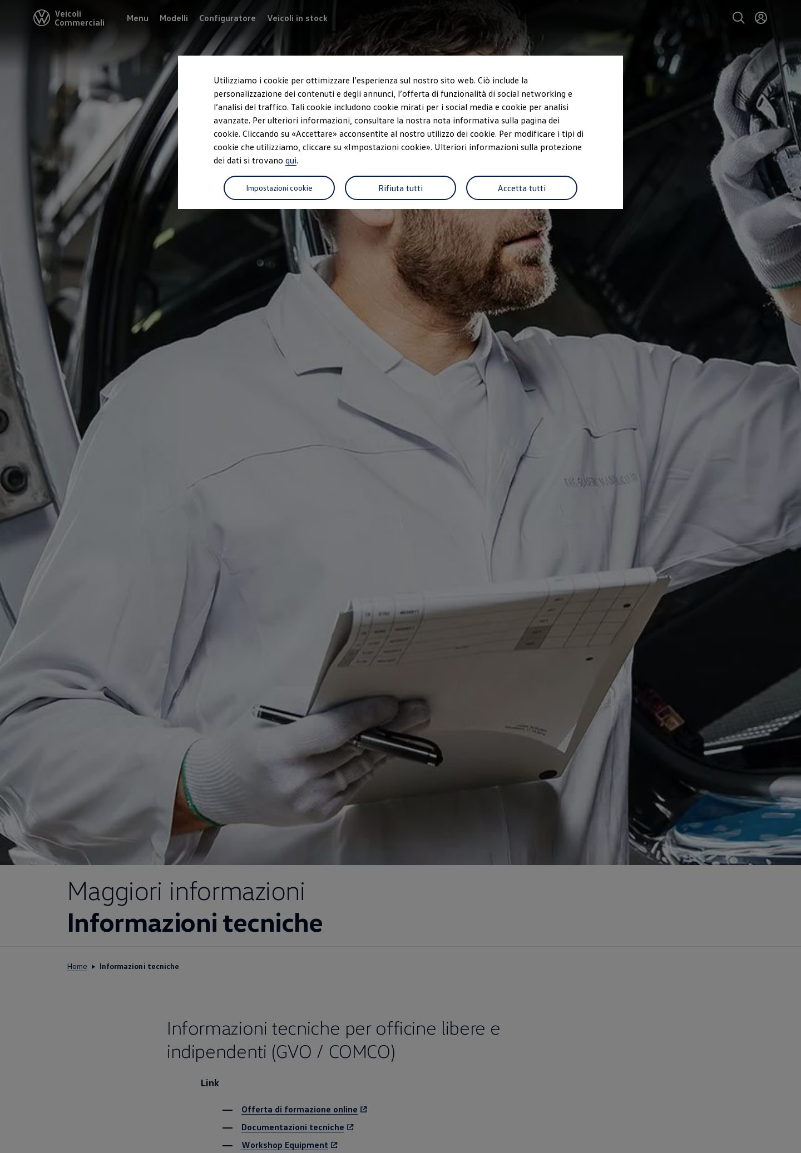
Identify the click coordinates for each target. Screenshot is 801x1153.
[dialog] (400, 576)
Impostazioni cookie (279, 187)
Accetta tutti (522, 187)
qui (290, 160)
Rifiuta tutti (400, 187)
